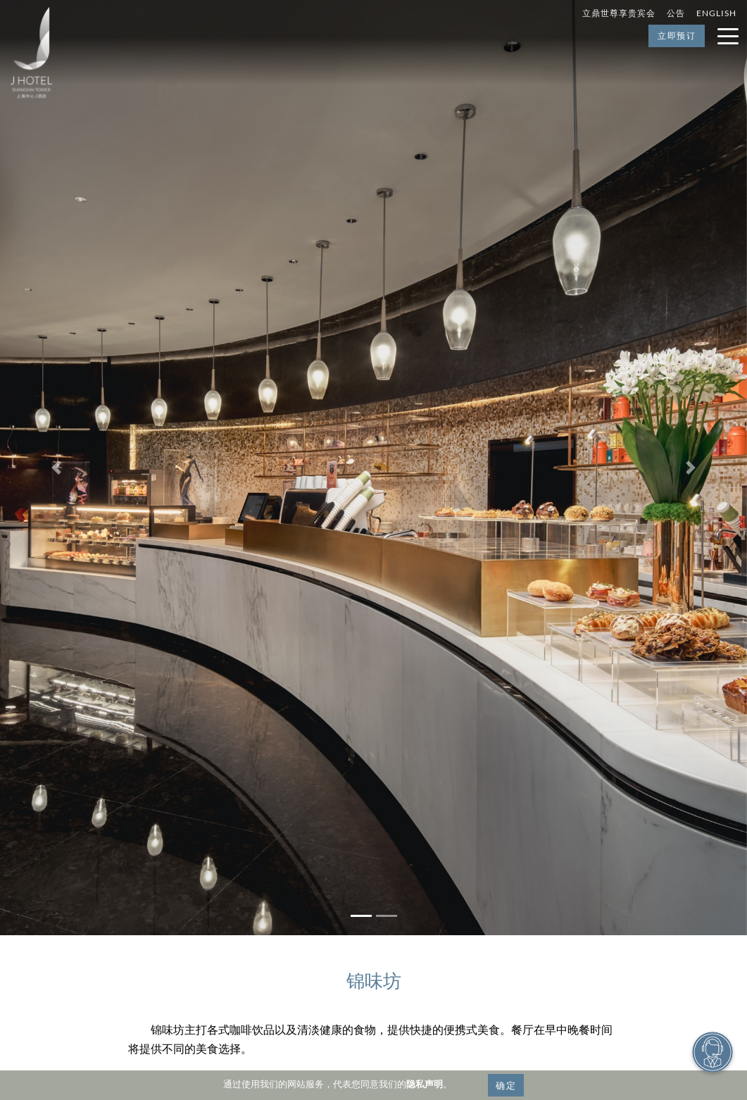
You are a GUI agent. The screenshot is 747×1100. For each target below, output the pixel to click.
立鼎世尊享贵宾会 (618, 13)
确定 (506, 1085)
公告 (676, 13)
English (716, 13)
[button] (56, 467)
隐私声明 (424, 1083)
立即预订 (677, 35)
